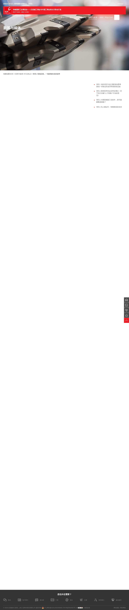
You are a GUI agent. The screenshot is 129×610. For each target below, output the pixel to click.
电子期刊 (23, 599)
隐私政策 (87, 607)
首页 (11, 74)
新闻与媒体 (19, 74)
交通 (83, 599)
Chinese (120, 4)
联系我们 (99, 599)
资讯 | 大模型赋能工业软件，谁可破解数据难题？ (109, 101)
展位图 (39, 599)
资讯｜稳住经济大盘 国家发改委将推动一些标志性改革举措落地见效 (108, 85)
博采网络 (123, 607)
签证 (69, 599)
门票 (54, 599)
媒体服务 (116, 599)
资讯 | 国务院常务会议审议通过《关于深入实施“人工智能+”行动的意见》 (109, 93)
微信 (7, 599)
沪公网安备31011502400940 (52, 608)
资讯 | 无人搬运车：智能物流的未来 (109, 107)
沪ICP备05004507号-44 (70, 607)
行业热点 (28, 74)
